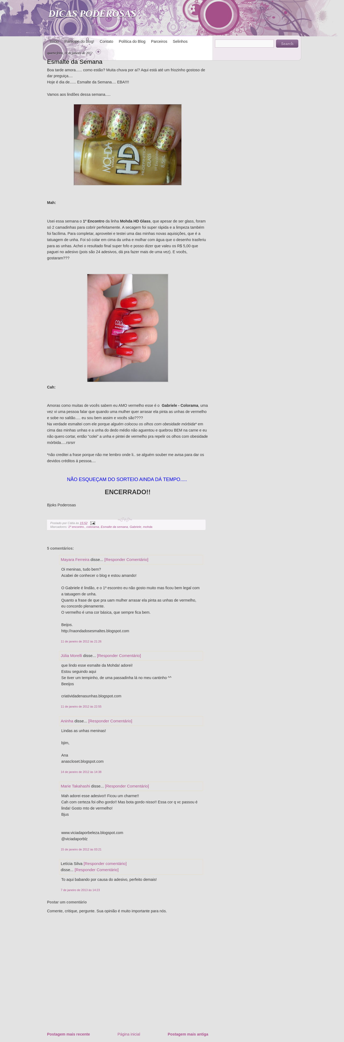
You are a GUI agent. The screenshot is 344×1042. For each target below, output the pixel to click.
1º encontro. (76, 526)
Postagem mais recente (68, 1034)
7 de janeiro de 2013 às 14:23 (80, 890)
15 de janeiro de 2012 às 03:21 (81, 849)
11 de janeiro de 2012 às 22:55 (81, 706)
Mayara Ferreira (75, 559)
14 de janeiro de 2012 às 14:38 (81, 771)
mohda (147, 526)
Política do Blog (132, 41)
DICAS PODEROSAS (92, 13)
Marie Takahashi (75, 786)
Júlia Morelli (71, 655)
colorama (93, 526)
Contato (106, 41)
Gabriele (135, 526)
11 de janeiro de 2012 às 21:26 (81, 641)
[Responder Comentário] (126, 559)
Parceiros (159, 41)
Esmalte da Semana (74, 61)
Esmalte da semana (114, 526)
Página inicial (128, 1034)
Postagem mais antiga (188, 1034)
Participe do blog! (79, 41)
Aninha (67, 721)
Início (54, 41)
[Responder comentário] (105, 863)
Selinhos (180, 41)
